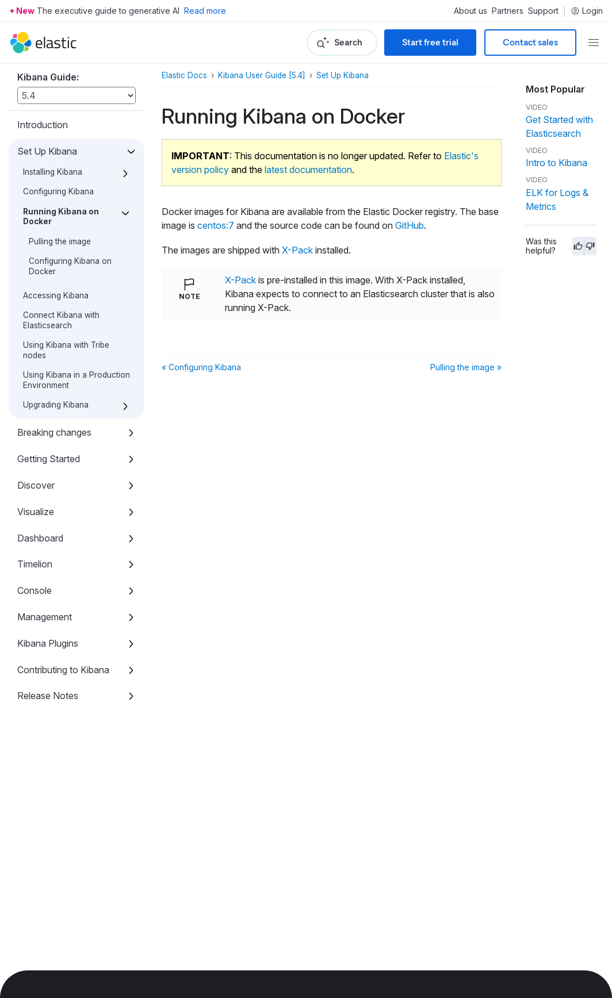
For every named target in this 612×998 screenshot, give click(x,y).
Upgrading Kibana (56, 404)
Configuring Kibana (58, 191)
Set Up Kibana (47, 151)
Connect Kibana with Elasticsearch (61, 320)
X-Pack (297, 250)
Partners (507, 11)
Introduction (42, 124)
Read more (205, 11)
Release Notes (47, 695)
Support (543, 11)
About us (470, 11)
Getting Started (48, 459)
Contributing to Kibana (63, 669)
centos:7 (215, 225)
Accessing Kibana (56, 295)
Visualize (35, 511)
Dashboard (40, 538)
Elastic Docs (184, 75)
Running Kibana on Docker (61, 217)
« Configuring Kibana (201, 367)
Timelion (34, 564)
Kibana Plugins (47, 643)
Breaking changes (54, 432)
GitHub (409, 225)
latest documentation (308, 169)
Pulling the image (60, 241)
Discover (36, 485)
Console (34, 590)
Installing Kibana (52, 171)
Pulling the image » (466, 367)
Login (587, 11)
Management (44, 617)
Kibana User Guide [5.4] (261, 75)
